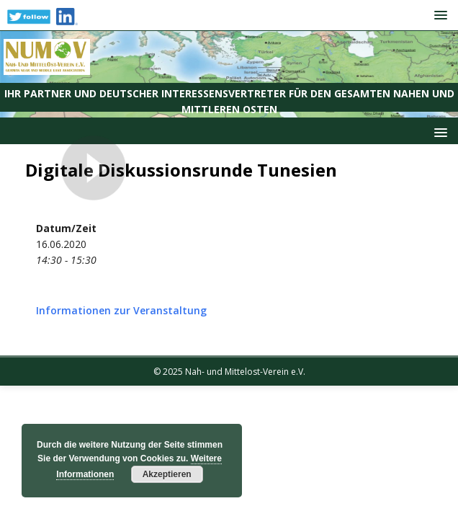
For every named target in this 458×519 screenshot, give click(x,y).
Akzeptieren (167, 474)
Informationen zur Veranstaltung (121, 310)
